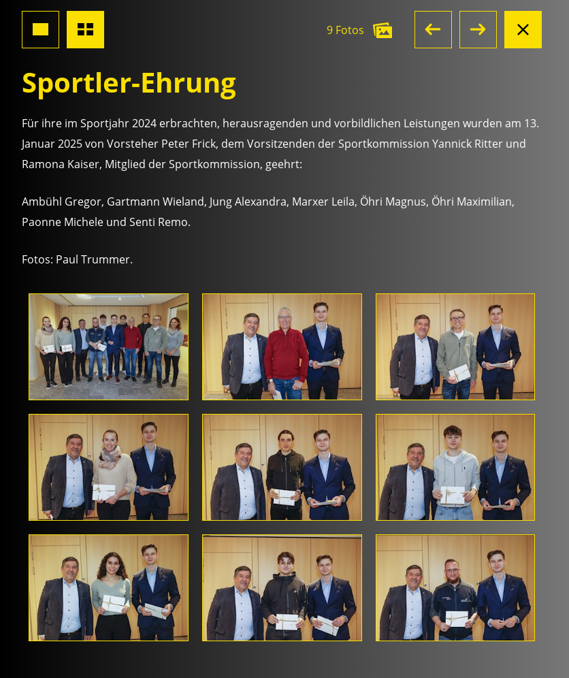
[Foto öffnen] (109, 346)
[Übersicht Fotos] (85, 29)
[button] (433, 29)
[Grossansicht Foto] (40, 29)
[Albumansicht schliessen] (523, 29)
